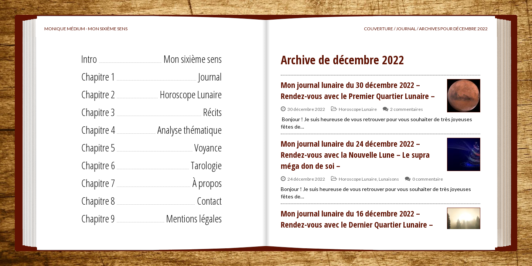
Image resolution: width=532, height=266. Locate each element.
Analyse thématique (189, 130)
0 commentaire (427, 179)
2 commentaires (406, 109)
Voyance (208, 147)
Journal (210, 76)
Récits (212, 112)
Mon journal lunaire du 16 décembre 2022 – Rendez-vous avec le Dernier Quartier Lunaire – (357, 219)
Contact (209, 201)
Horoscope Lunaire (191, 94)
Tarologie (206, 165)
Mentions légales (194, 218)
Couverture (378, 28)
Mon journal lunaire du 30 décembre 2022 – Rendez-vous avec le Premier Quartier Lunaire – (358, 90)
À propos (207, 183)
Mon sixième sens (193, 59)
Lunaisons (389, 179)
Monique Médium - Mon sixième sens (85, 28)
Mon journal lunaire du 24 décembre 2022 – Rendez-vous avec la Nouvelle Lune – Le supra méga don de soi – (355, 154)
